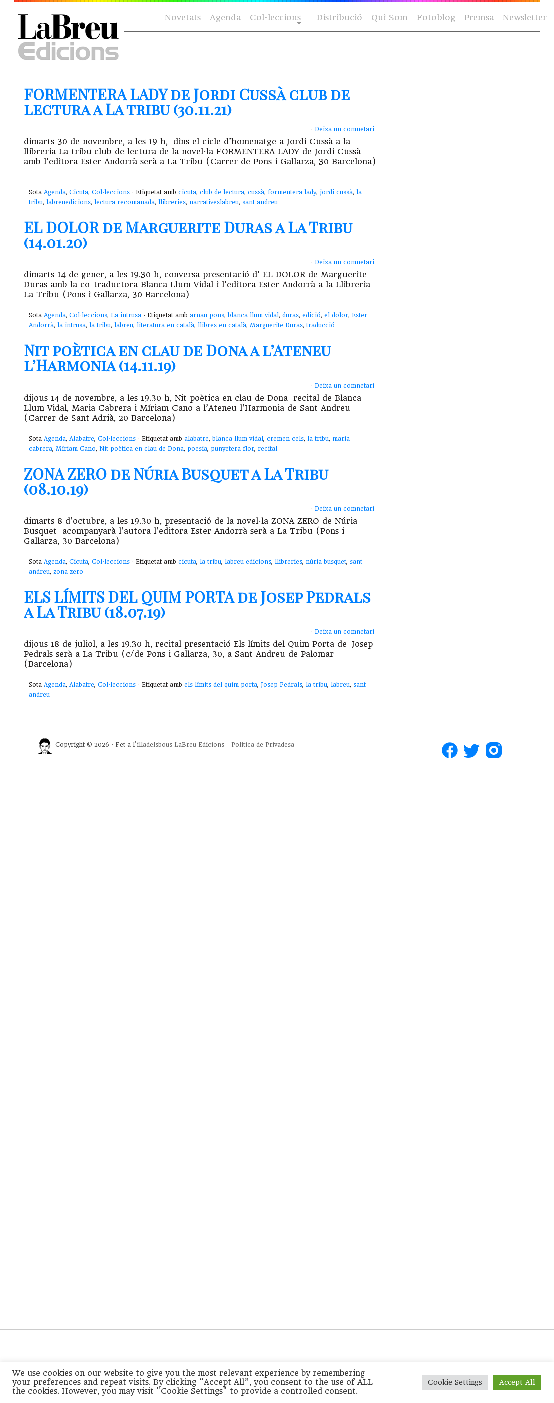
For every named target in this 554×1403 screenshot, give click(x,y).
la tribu (100, 325)
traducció (320, 325)
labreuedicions (68, 202)
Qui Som (390, 17)
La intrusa (126, 315)
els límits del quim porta (221, 685)
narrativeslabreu (214, 202)
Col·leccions (275, 18)
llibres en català (222, 325)
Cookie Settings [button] (455, 1382)
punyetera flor (232, 449)
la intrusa (72, 325)
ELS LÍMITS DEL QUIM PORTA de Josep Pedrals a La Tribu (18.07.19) (197, 604)
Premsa (479, 17)
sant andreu (260, 202)
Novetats (183, 17)
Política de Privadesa (263, 745)
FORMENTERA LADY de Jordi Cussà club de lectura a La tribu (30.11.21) (187, 102)
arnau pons (207, 315)
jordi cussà (336, 192)
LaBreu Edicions (199, 745)
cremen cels (285, 439)
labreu (124, 325)
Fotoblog (436, 17)
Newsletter (525, 17)
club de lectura (222, 192)
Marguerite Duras (276, 325)
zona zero (69, 572)
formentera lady (292, 192)
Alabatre (82, 439)
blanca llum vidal (253, 315)
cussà (256, 192)
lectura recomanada (124, 202)
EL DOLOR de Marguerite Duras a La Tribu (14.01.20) (188, 235)
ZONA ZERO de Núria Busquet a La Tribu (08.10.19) (176, 481)
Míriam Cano (76, 449)
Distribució (339, 17)
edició (311, 315)
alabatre (196, 439)
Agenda (225, 17)
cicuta (187, 192)
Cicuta (79, 192)
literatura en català (165, 325)
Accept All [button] (518, 1382)
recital (268, 449)
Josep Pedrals (281, 685)
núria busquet (326, 562)
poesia (198, 449)
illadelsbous (154, 745)
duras (290, 315)
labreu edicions (248, 562)
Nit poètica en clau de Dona (142, 449)
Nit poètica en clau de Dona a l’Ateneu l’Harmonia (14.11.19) (177, 358)
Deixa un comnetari (344, 129)
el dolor (336, 315)
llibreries (172, 202)
